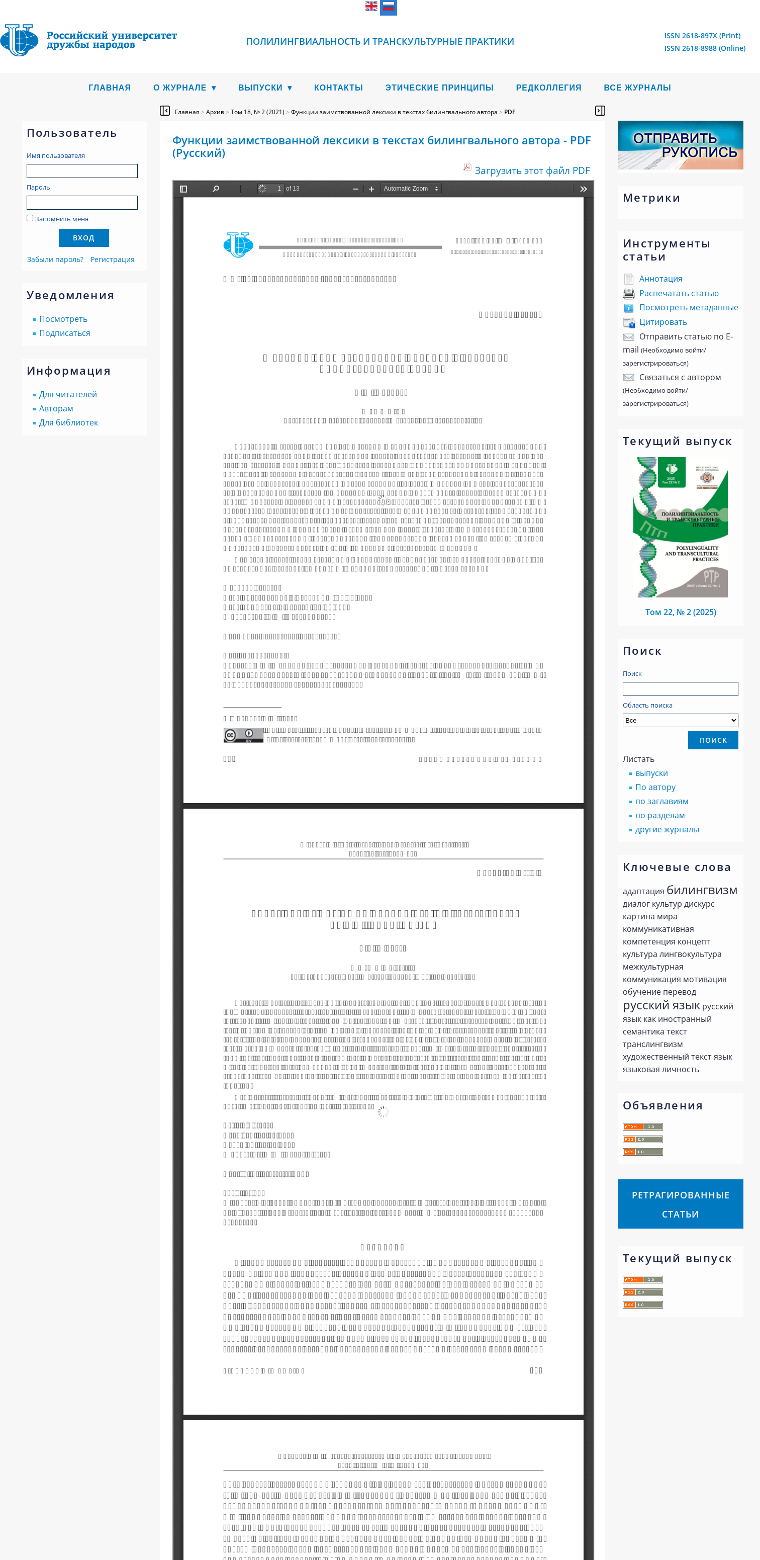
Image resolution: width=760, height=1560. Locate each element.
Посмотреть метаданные (688, 307)
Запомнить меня (61, 218)
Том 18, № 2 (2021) (257, 112)
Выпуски (260, 87)
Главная (109, 87)
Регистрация (112, 259)
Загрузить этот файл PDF (532, 170)
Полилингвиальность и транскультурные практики (380, 41)
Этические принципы (440, 87)
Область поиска (680, 714)
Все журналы (637, 87)
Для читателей (68, 394)
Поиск (632, 673)
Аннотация (661, 278)
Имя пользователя (56, 155)
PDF (509, 112)
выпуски (651, 772)
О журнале (180, 87)
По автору (655, 787)
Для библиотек (68, 422)
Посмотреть (63, 318)
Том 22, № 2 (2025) (680, 612)
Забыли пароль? (55, 259)
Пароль (38, 187)
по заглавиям (662, 801)
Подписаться (64, 332)
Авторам (56, 408)
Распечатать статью (679, 293)
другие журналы (667, 829)
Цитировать (663, 321)
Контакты (338, 87)
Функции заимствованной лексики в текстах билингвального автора (394, 112)
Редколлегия (549, 87)
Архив (215, 112)
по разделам (660, 815)
